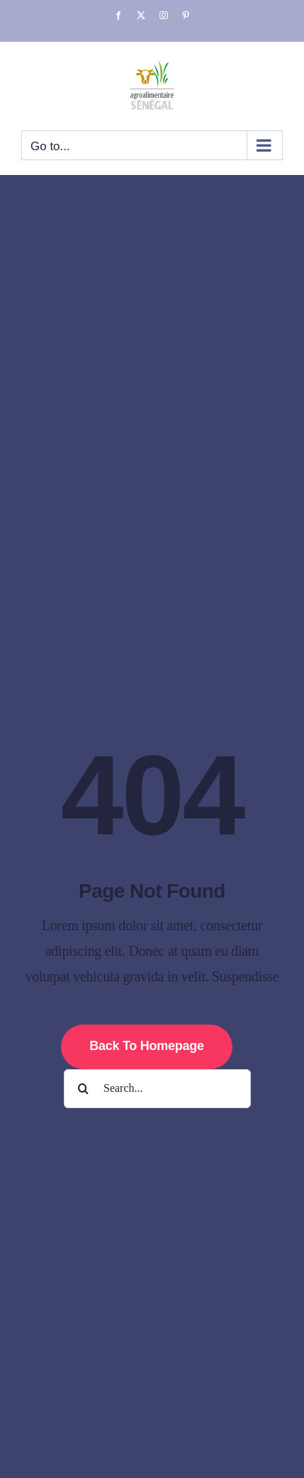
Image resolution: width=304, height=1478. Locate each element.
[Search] (83, 1088)
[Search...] (157, 1088)
